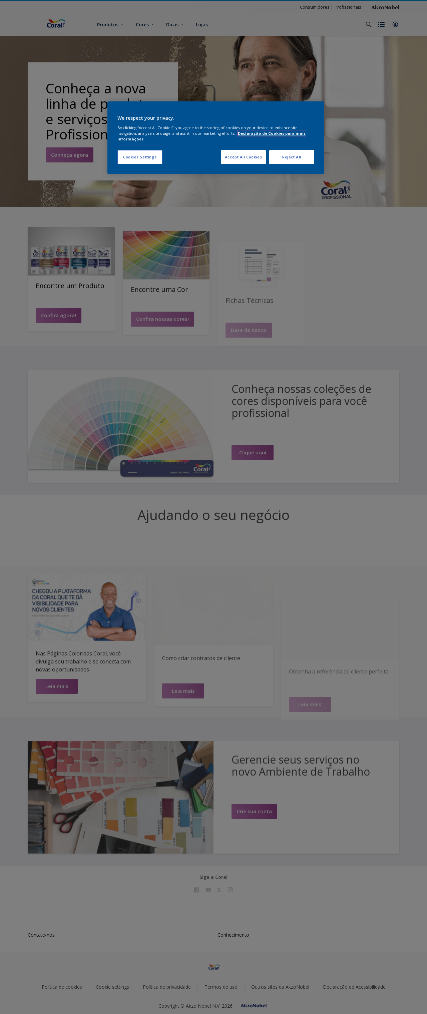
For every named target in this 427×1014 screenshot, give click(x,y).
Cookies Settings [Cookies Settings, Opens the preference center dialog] (140, 156)
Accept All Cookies (243, 156)
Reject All (291, 156)
